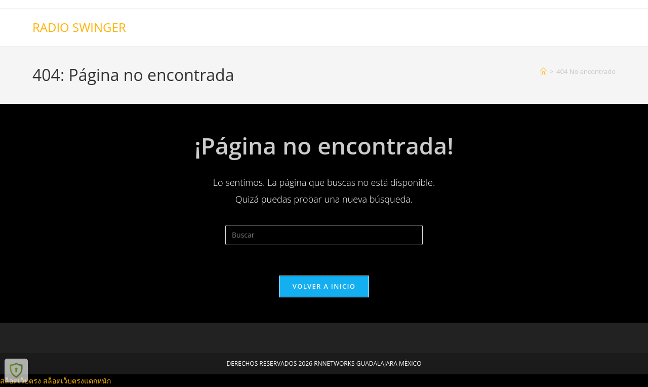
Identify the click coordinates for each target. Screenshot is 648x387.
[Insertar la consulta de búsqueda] (324, 235)
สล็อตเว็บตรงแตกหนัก (77, 380)
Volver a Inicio (324, 286)
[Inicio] (543, 71)
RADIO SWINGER (79, 27)
